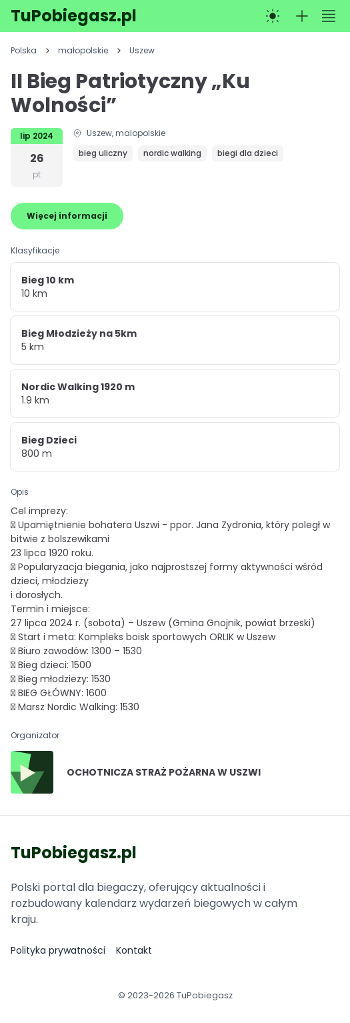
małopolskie (83, 50)
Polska (24, 50)
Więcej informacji (67, 215)
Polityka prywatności (58, 950)
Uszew (142, 50)
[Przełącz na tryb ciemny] (272, 16)
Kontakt (134, 950)
